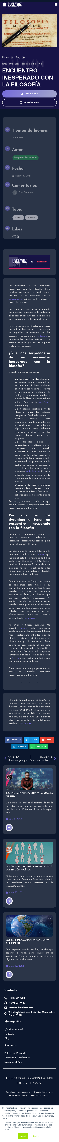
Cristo (15, 658)
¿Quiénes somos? (14, 1029)
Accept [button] (23, 1136)
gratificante (31, 618)
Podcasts (9, 1034)
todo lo (32, 471)
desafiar (24, 628)
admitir (41, 554)
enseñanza (44, 402)
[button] (13, 740)
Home (5, 57)
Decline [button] (35, 1136)
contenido (41, 336)
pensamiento (16, 299)
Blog (17, 57)
